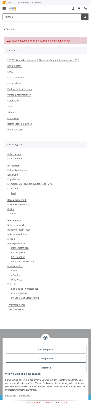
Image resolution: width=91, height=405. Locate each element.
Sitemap (11, 112)
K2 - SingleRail (18, 252)
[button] (73, 8)
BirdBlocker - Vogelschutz (24, 288)
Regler (10, 209)
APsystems (16, 275)
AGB (9, 106)
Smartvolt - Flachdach (22, 261)
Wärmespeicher (17, 304)
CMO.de (62, 402)
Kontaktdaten (14, 65)
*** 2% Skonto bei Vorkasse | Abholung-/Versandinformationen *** (43, 60)
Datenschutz (25, 395)
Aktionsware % (16, 309)
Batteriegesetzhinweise (19, 123)
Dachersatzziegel (20, 247)
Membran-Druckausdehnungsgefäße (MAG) (30, 183)
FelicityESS (16, 279)
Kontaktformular (16, 77)
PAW (13, 192)
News (10, 71)
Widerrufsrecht (15, 129)
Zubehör (11, 213)
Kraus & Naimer (19, 293)
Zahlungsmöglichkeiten (19, 89)
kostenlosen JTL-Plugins (41, 402)
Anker (14, 270)
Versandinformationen (19, 94)
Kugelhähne (13, 179)
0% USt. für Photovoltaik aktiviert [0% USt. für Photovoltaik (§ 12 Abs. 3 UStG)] (25, 2)
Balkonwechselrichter (18, 229)
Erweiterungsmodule (18, 204)
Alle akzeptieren (46, 349)
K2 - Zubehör (18, 256)
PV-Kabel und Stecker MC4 (25, 297)
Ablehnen (46, 367)
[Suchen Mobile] (42, 16)
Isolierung (12, 174)
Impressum (10, 395)
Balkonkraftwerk (15, 225)
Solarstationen (15, 158)
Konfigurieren (46, 358)
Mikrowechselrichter (18, 234)
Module (11, 238)
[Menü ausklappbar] (4, 7)
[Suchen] (84, 16)
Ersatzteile (12, 188)
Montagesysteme (16, 243)
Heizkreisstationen (17, 170)
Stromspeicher (15, 266)
